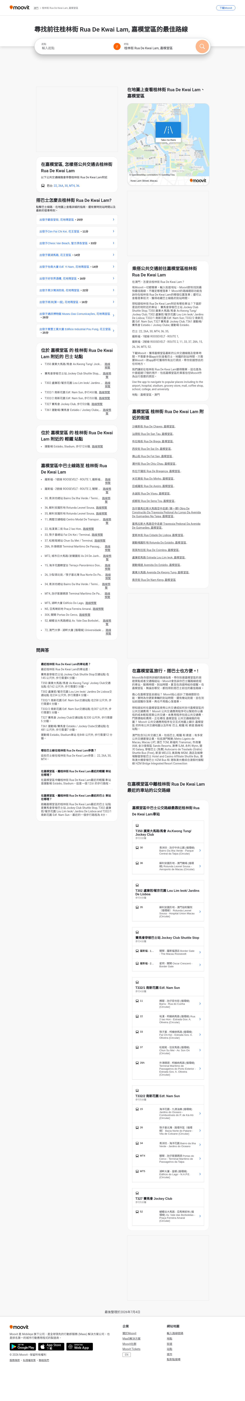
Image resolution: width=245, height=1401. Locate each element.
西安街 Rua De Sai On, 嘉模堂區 (151, 448)
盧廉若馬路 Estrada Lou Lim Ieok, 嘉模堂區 (158, 557)
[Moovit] (19, 7)
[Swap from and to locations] (117, 46)
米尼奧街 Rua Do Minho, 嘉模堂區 (152, 478)
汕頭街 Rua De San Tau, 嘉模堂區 (152, 433)
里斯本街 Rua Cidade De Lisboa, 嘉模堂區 (157, 535)
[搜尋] (202, 46)
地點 (169, 1338)
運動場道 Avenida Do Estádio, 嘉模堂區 (156, 565)
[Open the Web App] (79, 1347)
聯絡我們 (44, 1360)
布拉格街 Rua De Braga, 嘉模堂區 (152, 441)
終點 (126, 44)
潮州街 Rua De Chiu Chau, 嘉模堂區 (153, 463)
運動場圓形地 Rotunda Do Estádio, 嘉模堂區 (159, 542)
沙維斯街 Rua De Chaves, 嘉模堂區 (153, 426)
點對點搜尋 (174, 1359)
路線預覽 (107, 366)
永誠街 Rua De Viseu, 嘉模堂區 (151, 493)
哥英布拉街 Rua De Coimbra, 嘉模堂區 (155, 550)
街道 (169, 1343)
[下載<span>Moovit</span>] (225, 7)
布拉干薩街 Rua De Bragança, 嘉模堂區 (156, 471)
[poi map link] (168, 144)
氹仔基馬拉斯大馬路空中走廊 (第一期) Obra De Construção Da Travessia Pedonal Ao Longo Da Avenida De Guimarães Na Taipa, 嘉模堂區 (166, 512)
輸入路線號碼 (175, 1333)
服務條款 (15, 1360)
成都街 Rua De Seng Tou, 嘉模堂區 (153, 501)
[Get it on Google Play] (23, 1347)
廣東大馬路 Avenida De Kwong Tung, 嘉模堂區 (160, 572)
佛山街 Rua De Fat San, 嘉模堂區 (152, 456)
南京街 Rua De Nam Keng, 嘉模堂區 (154, 579)
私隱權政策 (29, 1360)
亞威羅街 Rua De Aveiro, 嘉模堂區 (152, 486)
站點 (169, 1349)
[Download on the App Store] (51, 1347)
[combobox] (76, 48)
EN (126, 1354)
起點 (44, 44)
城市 (169, 1354)
